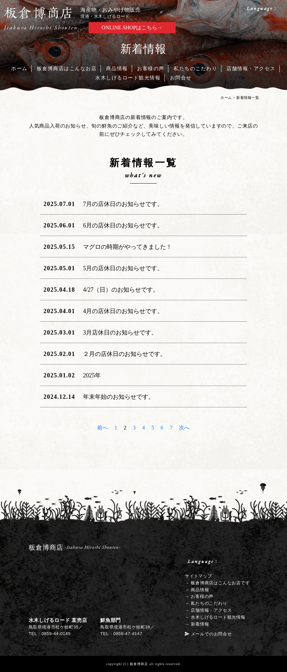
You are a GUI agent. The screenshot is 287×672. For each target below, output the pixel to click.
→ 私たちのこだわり (206, 603)
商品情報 (117, 68)
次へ (184, 427)
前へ (102, 427)
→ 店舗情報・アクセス (208, 610)
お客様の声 (150, 68)
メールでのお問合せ (211, 633)
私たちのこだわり (195, 68)
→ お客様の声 (199, 596)
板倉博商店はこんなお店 (67, 68)
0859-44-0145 (56, 633)
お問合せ (181, 77)
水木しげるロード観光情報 (127, 77)
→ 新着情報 (197, 624)
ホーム (19, 68)
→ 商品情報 (197, 589)
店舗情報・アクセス (250, 68)
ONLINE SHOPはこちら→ (132, 27)
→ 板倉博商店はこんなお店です (217, 582)
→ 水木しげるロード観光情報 (215, 617)
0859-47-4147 (127, 633)
